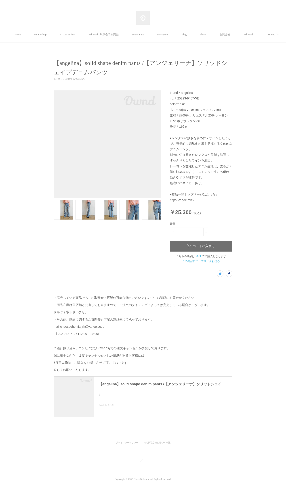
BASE (198, 256)
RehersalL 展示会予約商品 (124, 34)
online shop (61, 34)
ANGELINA (78, 79)
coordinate (158, 34)
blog (204, 34)
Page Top (143, 462)
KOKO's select (88, 34)
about (224, 34)
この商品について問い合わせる (201, 261)
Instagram (183, 34)
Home (38, 34)
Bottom (68, 79)
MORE (243, 34)
